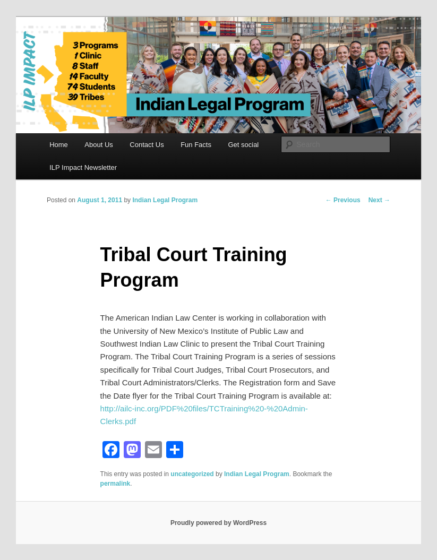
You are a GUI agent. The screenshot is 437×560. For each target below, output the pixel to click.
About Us (98, 145)
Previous (343, 200)
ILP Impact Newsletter (83, 167)
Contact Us (147, 145)
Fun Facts (196, 145)
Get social (243, 145)
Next (379, 200)
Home (58, 145)
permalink (115, 483)
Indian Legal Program (165, 200)
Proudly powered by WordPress (218, 523)
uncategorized (191, 474)
